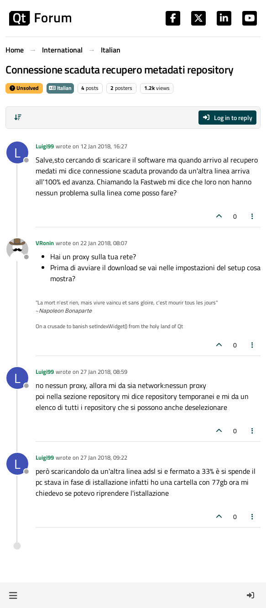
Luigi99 (45, 146)
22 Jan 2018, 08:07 (103, 242)
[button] (13, 595)
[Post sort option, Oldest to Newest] (18, 117)
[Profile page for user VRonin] (17, 249)
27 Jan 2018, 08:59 (103, 371)
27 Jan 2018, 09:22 (103, 457)
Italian (60, 88)
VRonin (45, 242)
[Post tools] (253, 216)
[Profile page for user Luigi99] (17, 152)
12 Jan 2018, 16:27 (103, 146)
